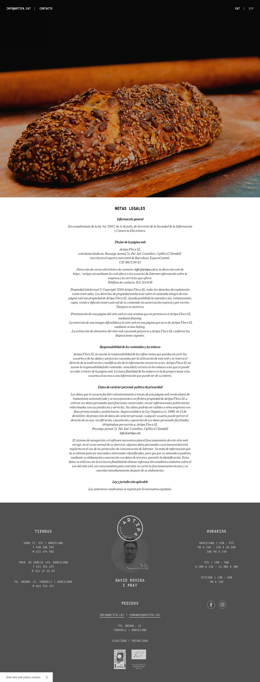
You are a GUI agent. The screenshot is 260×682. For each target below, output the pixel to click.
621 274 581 (45, 551)
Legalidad (119, 641)
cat (237, 8)
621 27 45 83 (45, 571)
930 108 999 (45, 547)
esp (251, 8)
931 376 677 (45, 566)
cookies (36, 677)
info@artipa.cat (18, 8)
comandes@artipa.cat (144, 615)
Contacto (45, 8)
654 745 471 (45, 586)
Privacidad (140, 641)
